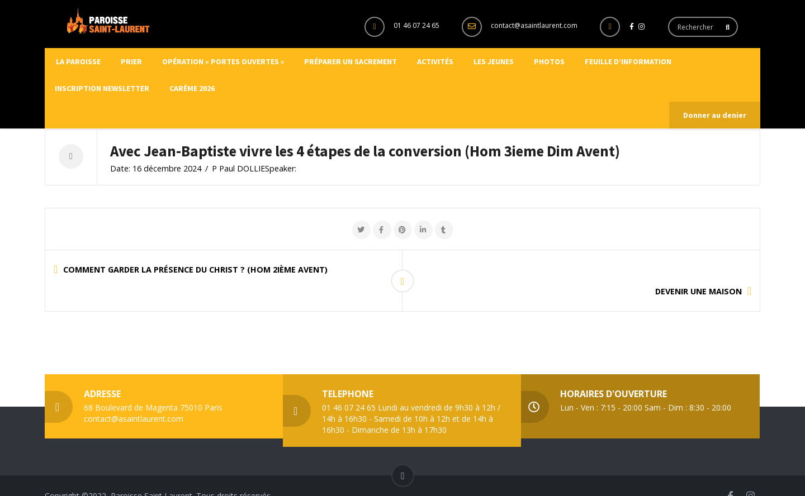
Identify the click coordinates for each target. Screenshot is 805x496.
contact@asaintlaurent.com (534, 25)
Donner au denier (714, 115)
